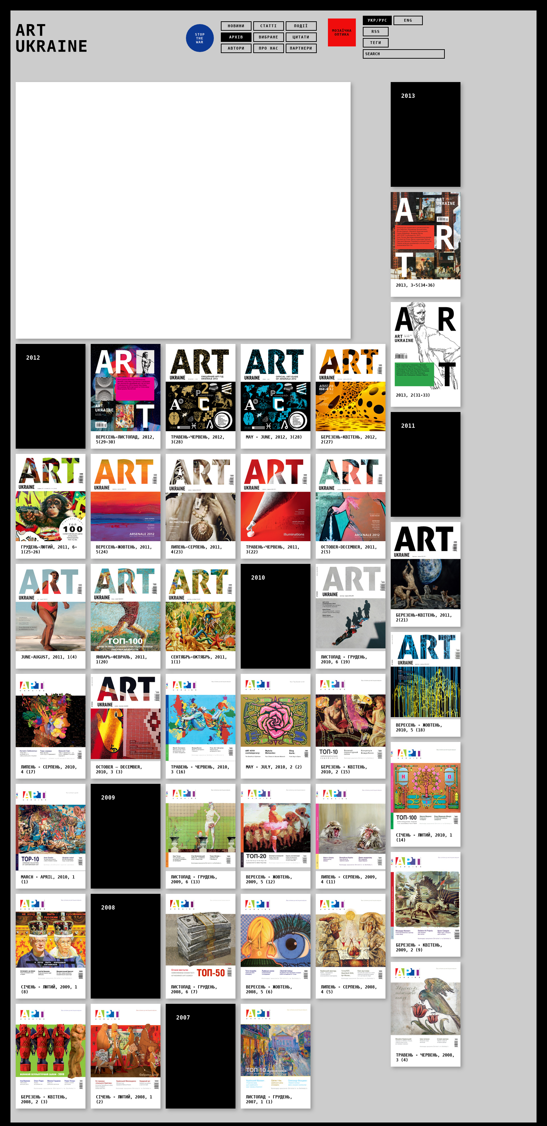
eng (405, 22)
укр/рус (377, 22)
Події (303, 22)
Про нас (270, 45)
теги (377, 33)
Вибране (270, 33)
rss (433, 22)
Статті (270, 22)
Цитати (303, 33)
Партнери (303, 45)
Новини (238, 22)
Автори (238, 45)
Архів (238, 33)
